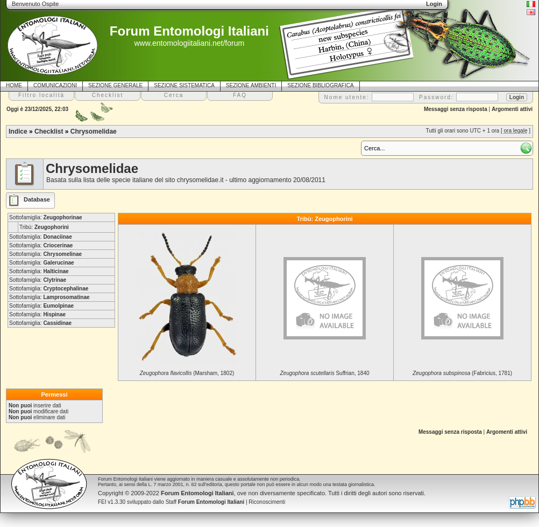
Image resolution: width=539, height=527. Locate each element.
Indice (18, 131)
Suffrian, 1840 (324, 373)
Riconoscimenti (267, 502)
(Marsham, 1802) (187, 373)
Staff (205, 502)
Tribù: (44, 227)
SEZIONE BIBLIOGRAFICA (320, 85)
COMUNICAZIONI (55, 85)
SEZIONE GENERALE (115, 85)
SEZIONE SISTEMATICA (184, 85)
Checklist (48, 131)
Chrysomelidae (93, 131)
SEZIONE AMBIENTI (251, 85)
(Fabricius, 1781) (462, 373)
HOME (14, 85)
